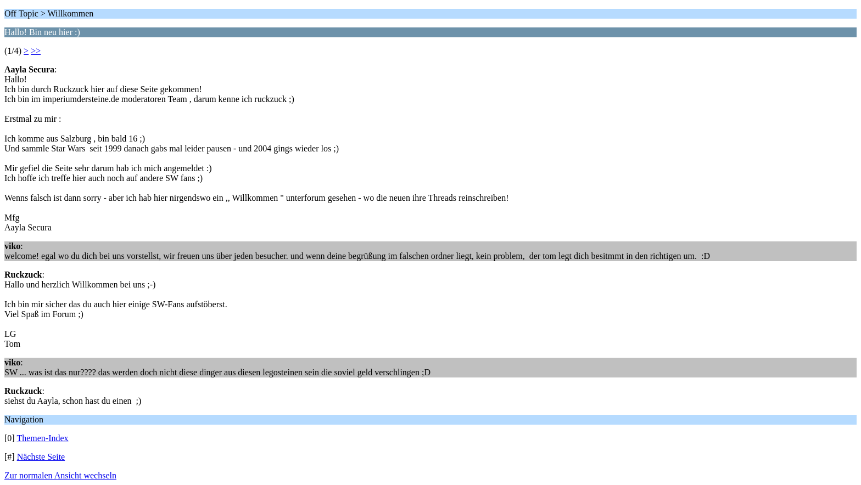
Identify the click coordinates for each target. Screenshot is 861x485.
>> (36, 50)
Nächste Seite (41, 456)
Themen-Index (42, 438)
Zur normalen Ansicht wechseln (60, 475)
